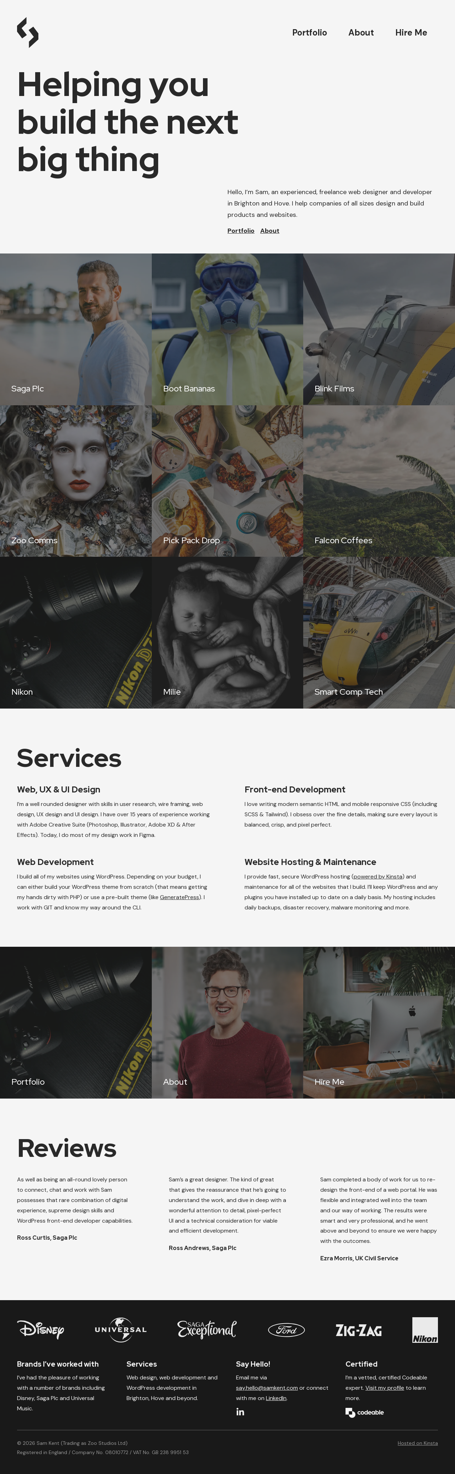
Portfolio (309, 32)
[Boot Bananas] (228, 329)
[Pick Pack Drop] (228, 481)
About (361, 32)
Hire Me (411, 32)
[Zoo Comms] (76, 481)
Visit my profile (384, 1388)
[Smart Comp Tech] (379, 633)
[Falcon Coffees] (379, 481)
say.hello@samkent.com (267, 1388)
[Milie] (228, 633)
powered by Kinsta (378, 876)
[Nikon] (76, 633)
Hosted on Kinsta (418, 1443)
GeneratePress (179, 897)
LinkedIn (276, 1398)
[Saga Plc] (76, 329)
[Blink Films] (379, 329)
